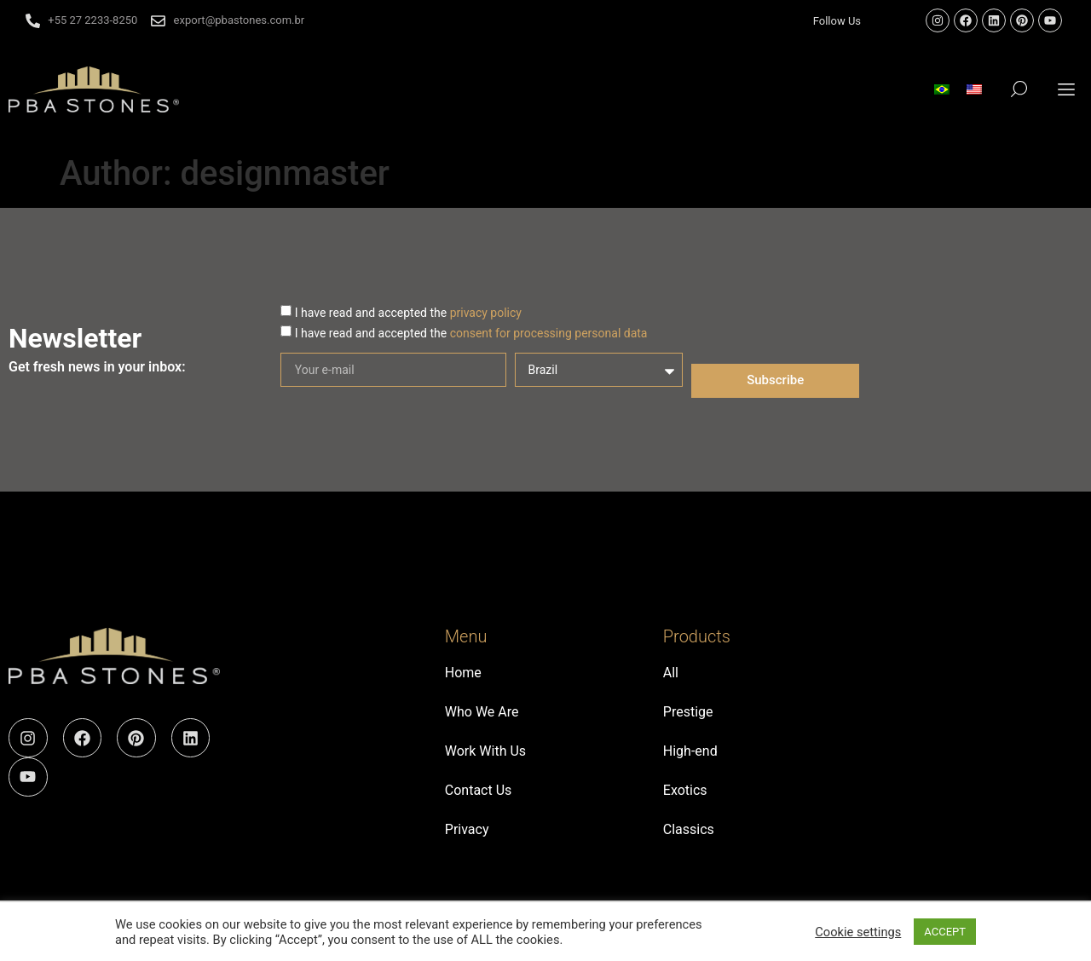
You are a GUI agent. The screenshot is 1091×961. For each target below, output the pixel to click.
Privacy (467, 829)
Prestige (688, 712)
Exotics (685, 790)
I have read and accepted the (408, 312)
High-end (690, 751)
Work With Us (485, 751)
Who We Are (482, 712)
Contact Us (478, 790)
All (670, 673)
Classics (688, 829)
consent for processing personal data (549, 333)
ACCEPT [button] (945, 931)
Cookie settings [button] (858, 932)
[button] (1067, 89)
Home (463, 673)
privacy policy (486, 312)
